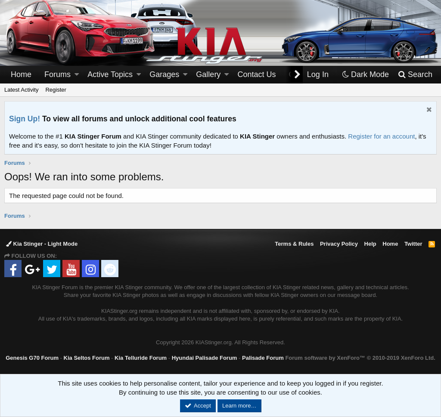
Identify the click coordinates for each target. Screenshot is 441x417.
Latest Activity (21, 89)
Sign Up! (24, 118)
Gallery (208, 74)
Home (21, 74)
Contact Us (257, 74)
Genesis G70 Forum (32, 358)
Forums (57, 74)
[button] (76, 74)
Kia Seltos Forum (87, 358)
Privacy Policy (339, 244)
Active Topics (110, 74)
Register (55, 89)
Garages (164, 74)
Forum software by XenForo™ (360, 358)
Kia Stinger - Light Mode (42, 244)
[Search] (415, 74)
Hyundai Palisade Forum (204, 358)
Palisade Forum (263, 358)
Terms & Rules (294, 244)
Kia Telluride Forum (141, 358)
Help (370, 244)
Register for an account (381, 136)
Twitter (413, 244)
